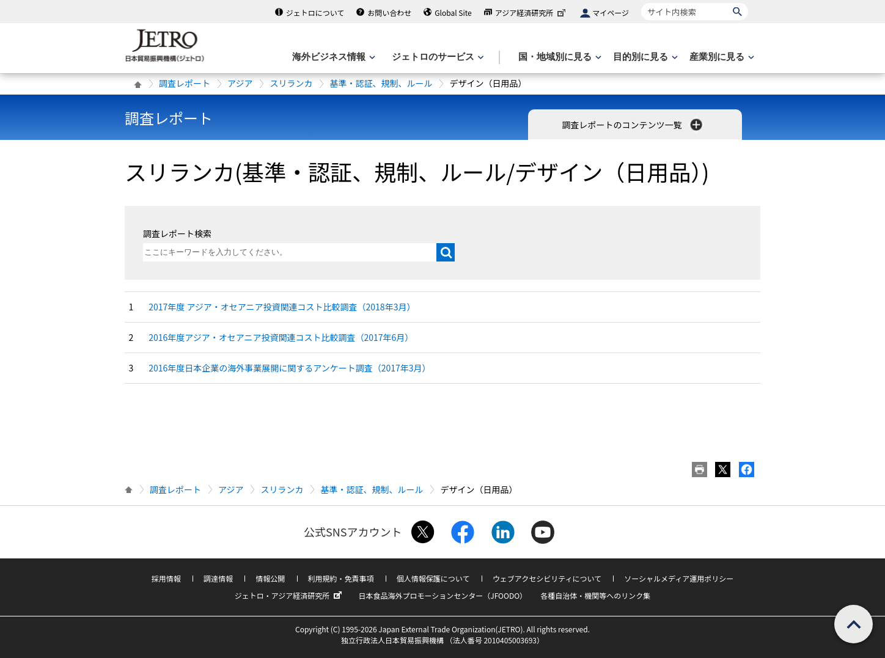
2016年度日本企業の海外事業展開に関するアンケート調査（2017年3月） (289, 368)
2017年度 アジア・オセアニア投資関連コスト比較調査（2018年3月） (282, 307)
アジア (239, 83)
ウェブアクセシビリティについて (547, 578)
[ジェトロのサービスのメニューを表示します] (437, 57)
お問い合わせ (389, 12)
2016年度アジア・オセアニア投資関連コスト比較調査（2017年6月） (281, 337)
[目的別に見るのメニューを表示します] (644, 57)
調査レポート (184, 83)
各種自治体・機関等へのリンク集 (595, 595)
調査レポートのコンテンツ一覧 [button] (633, 125)
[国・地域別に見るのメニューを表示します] (558, 57)
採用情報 (166, 578)
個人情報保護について (433, 578)
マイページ (610, 12)
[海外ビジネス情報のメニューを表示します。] (332, 57)
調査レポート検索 (177, 233)
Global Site (453, 12)
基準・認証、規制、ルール (380, 83)
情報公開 (270, 578)
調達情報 (218, 578)
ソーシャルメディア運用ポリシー (678, 578)
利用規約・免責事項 (341, 578)
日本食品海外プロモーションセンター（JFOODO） (442, 595)
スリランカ (291, 83)
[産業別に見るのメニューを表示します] (720, 57)
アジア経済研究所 (531, 12)
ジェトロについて (315, 12)
